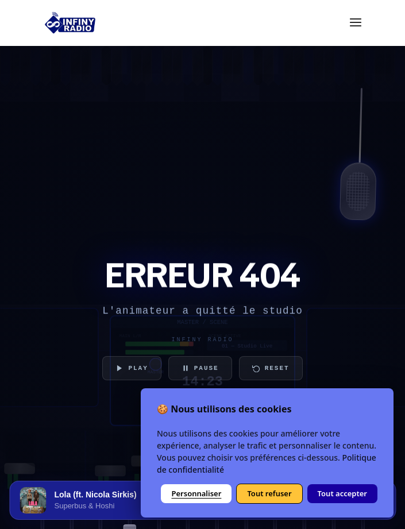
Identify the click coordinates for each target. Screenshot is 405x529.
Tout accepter (342, 493)
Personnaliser (196, 493)
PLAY (131, 368)
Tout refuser (269, 493)
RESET (271, 368)
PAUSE (200, 368)
